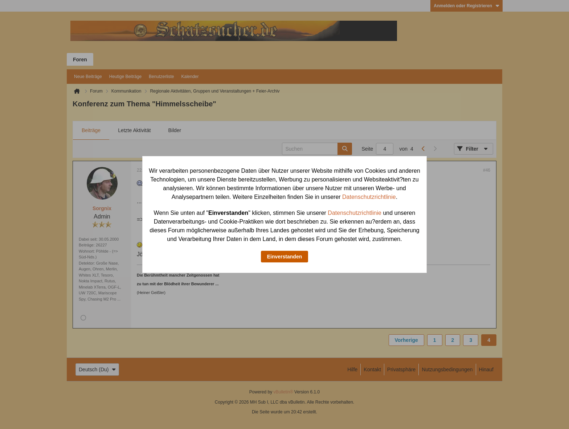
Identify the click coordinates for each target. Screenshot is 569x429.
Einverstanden (284, 257)
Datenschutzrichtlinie (369, 197)
